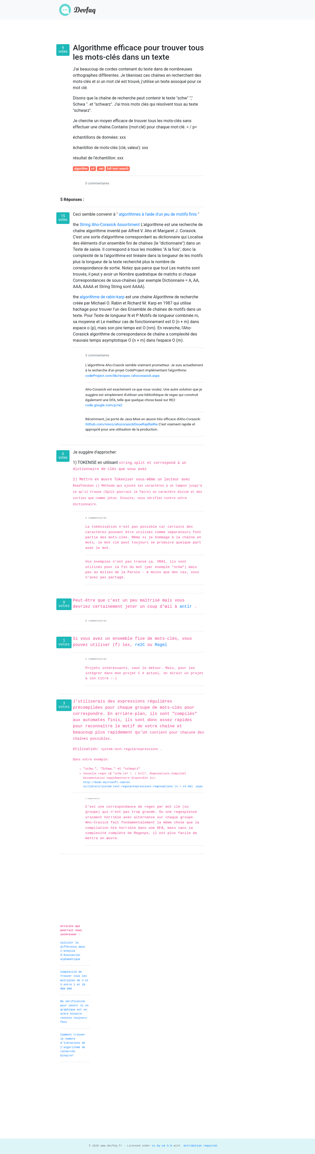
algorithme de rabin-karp (103, 296)
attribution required (199, 1145)
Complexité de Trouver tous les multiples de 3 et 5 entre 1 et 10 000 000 (74, 980)
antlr (187, 606)
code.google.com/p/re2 (103, 405)
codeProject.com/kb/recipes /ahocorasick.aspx (122, 375)
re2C (141, 645)
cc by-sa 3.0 (161, 1145)
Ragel (161, 645)
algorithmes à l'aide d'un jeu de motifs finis (158, 214)
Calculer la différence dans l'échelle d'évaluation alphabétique (72, 951)
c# (92, 168)
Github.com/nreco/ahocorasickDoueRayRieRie (121, 424)
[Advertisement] (157, 1102)
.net (100, 168)
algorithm (81, 168)
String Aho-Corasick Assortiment (110, 224)
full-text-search (118, 168)
